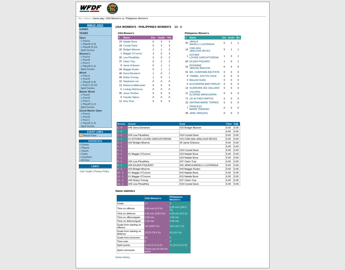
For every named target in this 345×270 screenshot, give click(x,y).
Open (83, 37)
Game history (123, 257)
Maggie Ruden (131, 69)
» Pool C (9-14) (89, 85)
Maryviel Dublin (198, 80)
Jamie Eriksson (131, 65)
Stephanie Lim (131, 81)
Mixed (83, 72)
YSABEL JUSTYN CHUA (203, 76)
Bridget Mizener (131, 49)
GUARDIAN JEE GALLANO (205, 88)
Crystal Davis (130, 45)
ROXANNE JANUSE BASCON (200, 66)
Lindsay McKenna (132, 89)
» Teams (84, 150)
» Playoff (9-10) (89, 47)
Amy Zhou (128, 101)
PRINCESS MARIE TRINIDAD (199, 107)
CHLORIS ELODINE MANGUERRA (203, 93)
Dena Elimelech (131, 73)
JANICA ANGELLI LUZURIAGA (202, 42)
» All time (84, 160)
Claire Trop (129, 61)
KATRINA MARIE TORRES (204, 102)
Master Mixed (87, 91)
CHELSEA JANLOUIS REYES (200, 49)
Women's (85, 53)
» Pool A (85, 41)
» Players (85, 147)
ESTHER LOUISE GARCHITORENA (204, 56)
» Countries (86, 157)
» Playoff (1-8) (88, 44)
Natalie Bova (130, 41)
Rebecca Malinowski (134, 85)
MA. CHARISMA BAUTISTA (205, 72)
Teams (84, 33)
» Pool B (85, 60)
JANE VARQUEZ (199, 113)
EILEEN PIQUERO (200, 61)
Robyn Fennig (130, 77)
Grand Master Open (91, 110)
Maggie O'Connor (132, 53)
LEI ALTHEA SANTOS (201, 98)
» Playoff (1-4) (88, 66)
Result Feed (89, 135)
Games (84, 29)
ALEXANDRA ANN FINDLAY (205, 84)
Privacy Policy (101, 171)
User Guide (86, 171)
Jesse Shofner (131, 93)
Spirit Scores (88, 50)
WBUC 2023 (95, 25)
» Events (84, 144)
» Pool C (85, 63)
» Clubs (84, 154)
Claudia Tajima (131, 97)
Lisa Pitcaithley (131, 57)
